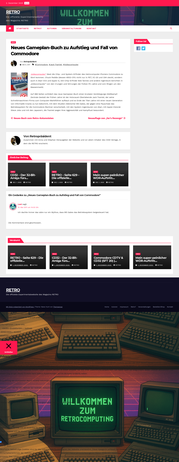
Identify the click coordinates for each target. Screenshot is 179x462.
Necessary (8, 442)
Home (107, 307)
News (13, 42)
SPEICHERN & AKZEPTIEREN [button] (13, 460)
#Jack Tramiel (55, 64)
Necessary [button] (5, 438)
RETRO (13, 11)
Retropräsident (30, 62)
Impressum (124, 307)
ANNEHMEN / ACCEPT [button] (11, 332)
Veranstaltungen (71, 28)
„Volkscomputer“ (38, 74)
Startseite (22, 28)
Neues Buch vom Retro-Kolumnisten (32, 118)
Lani (20, 204)
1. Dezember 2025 (20, 265)
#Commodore (41, 64)
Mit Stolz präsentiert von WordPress (20, 307)
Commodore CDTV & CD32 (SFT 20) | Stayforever (108, 261)
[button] (171, 28)
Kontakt (91, 28)
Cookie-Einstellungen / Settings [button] (17, 328)
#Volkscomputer (71, 64)
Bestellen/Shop (159, 307)
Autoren (52, 28)
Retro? (38, 28)
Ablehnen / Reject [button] (8, 335)
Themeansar (58, 307)
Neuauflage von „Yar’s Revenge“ (107, 118)
